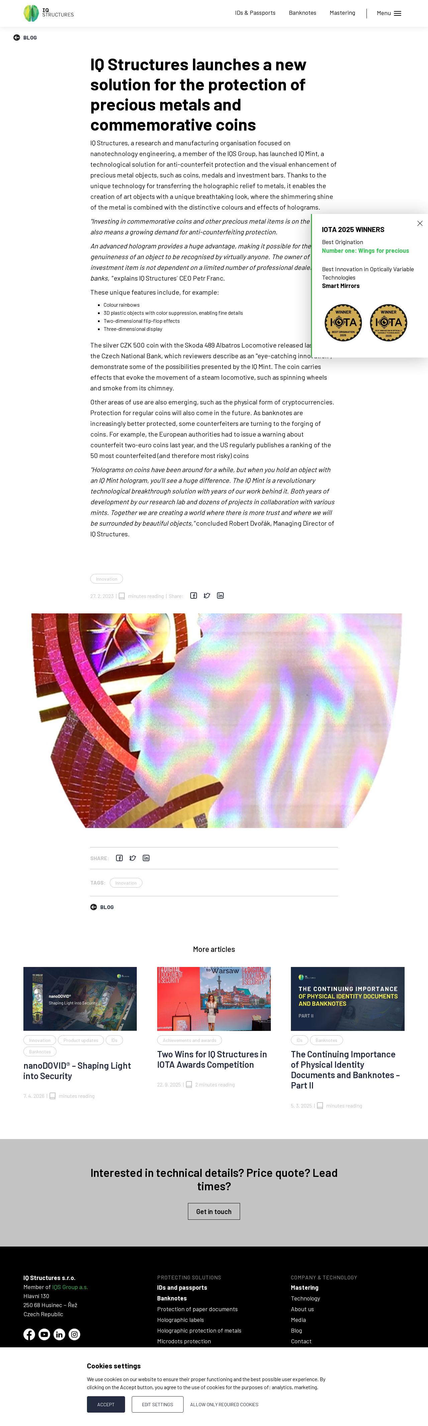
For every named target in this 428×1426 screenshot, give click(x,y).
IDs (114, 1040)
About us (302, 1308)
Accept (106, 1404)
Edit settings (157, 1404)
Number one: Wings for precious (365, 250)
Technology (305, 1298)
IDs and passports (182, 1287)
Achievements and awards (189, 1040)
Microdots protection (184, 1341)
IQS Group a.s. (70, 1286)
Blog (296, 1330)
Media (298, 1319)
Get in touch (214, 1211)
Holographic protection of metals (199, 1330)
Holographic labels (180, 1319)
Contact (301, 1341)
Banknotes (302, 12)
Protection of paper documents (197, 1308)
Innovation (106, 579)
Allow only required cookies (224, 1404)
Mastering (342, 12)
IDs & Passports (255, 12)
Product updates (81, 1040)
